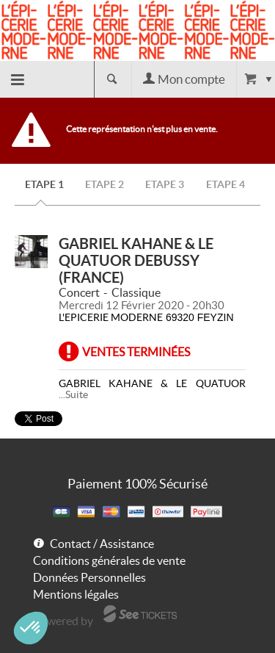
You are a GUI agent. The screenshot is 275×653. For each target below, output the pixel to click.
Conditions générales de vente (109, 560)
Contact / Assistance (102, 543)
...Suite (73, 394)
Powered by (63, 620)
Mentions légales (76, 594)
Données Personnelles (89, 577)
